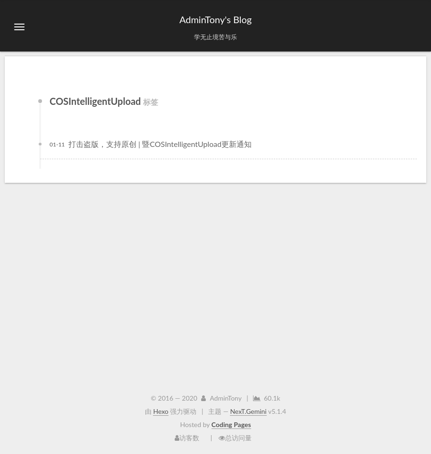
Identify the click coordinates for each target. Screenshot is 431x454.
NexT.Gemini (248, 411)
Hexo (160, 411)
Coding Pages (231, 424)
